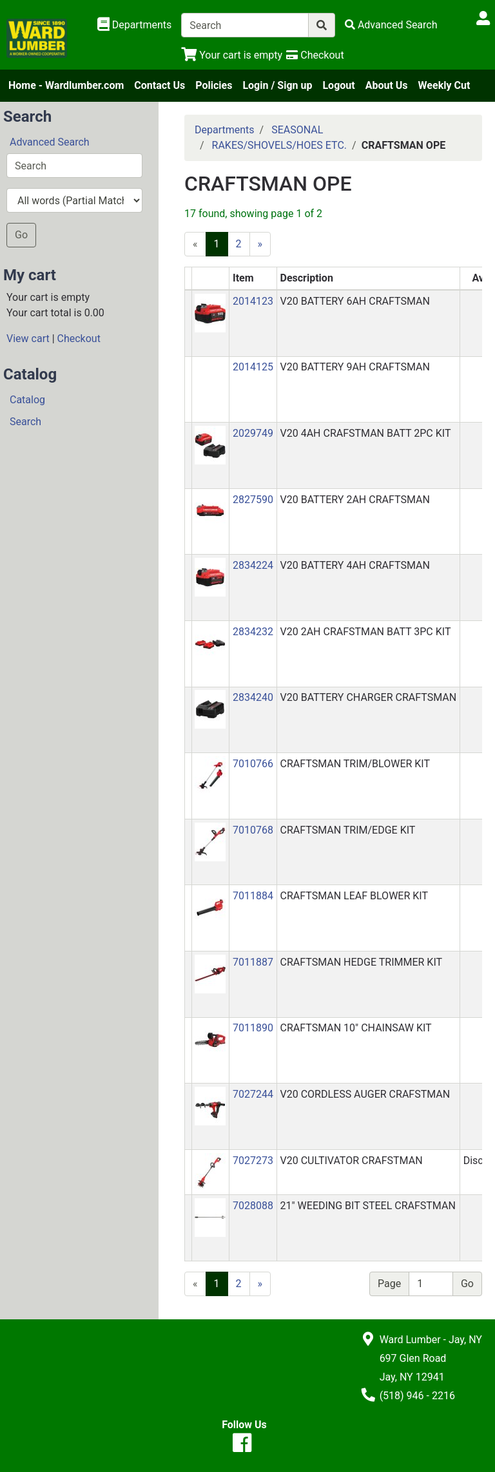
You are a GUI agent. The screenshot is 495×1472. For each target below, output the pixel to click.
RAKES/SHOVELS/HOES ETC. (279, 145)
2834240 (253, 697)
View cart (28, 338)
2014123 (253, 301)
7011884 (253, 896)
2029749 (253, 433)
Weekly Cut (444, 85)
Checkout (79, 338)
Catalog (27, 400)
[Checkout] (315, 55)
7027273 (253, 1160)
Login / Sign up (277, 85)
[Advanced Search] (391, 25)
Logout (338, 85)
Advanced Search (50, 142)
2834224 (253, 565)
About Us (386, 85)
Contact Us (159, 85)
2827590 (253, 499)
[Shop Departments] (134, 25)
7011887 (253, 962)
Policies (213, 85)
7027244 (253, 1094)
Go (21, 235)
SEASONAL (297, 130)
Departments (225, 130)
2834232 (253, 632)
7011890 (253, 1028)
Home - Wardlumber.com (66, 85)
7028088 (253, 1206)
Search (25, 422)
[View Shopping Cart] (231, 55)
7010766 (253, 764)
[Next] (260, 244)
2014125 (253, 367)
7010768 (253, 830)
